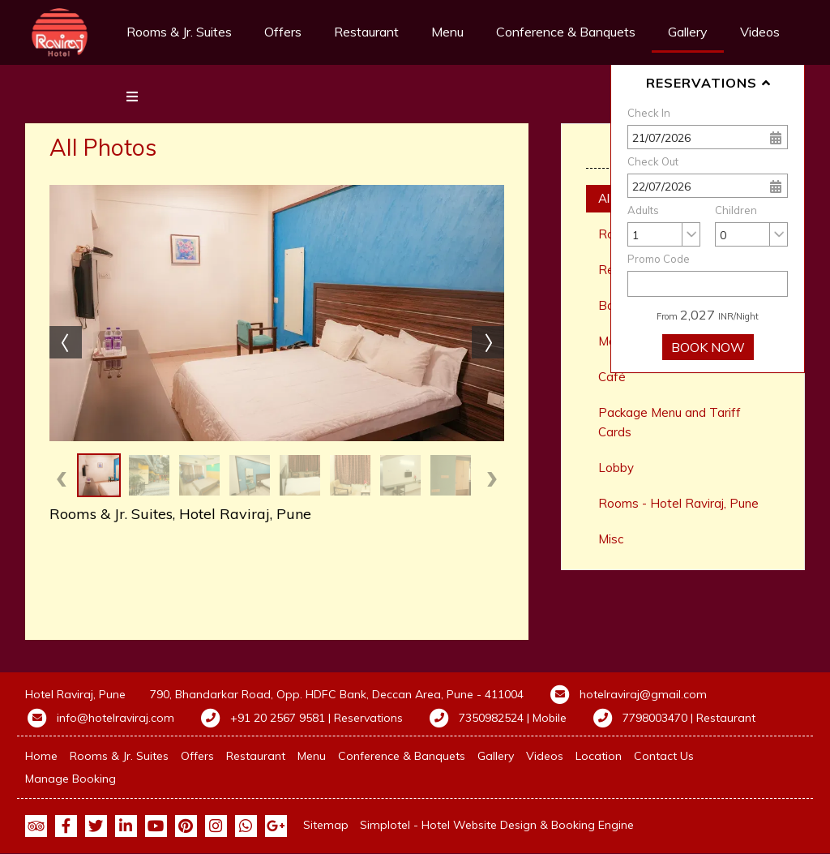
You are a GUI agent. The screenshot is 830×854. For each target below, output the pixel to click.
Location (598, 756)
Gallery (688, 32)
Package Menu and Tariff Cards (669, 422)
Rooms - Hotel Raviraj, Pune (678, 503)
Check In (648, 112)
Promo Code (658, 258)
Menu (447, 32)
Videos (544, 756)
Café (612, 376)
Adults (643, 210)
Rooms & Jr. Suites (179, 32)
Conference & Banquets (565, 32)
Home (41, 756)
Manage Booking (70, 778)
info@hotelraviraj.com (115, 717)
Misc (610, 539)
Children (736, 210)
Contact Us (664, 756)
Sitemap (326, 825)
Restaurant (366, 32)
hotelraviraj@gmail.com (643, 694)
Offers (283, 32)
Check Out (652, 161)
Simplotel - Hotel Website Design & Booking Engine (497, 825)
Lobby (616, 467)
